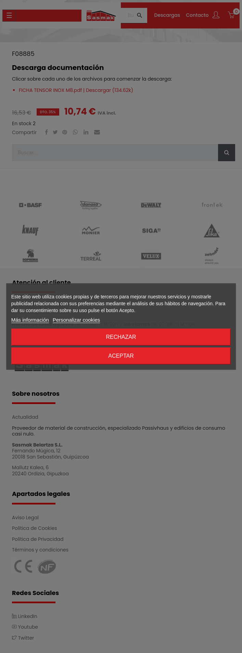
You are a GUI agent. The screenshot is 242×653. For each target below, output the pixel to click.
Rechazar (121, 337)
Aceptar (120, 356)
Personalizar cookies (76, 320)
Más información (30, 320)
